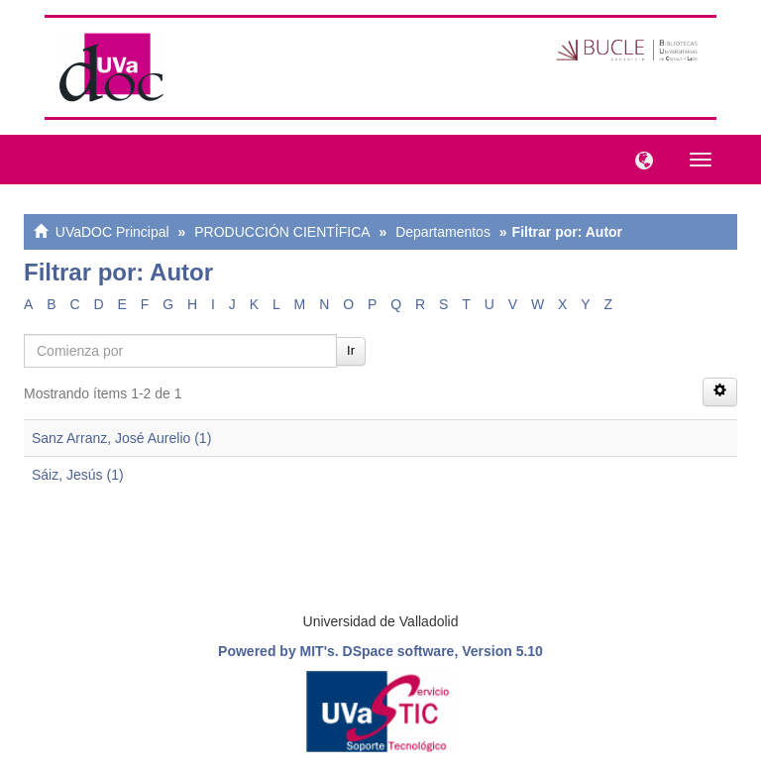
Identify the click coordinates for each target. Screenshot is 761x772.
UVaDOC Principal (112, 232)
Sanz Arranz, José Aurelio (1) (121, 438)
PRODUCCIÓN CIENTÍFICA (282, 232)
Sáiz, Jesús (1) (78, 475)
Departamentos (442, 232)
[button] (639, 158)
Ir (351, 350)
